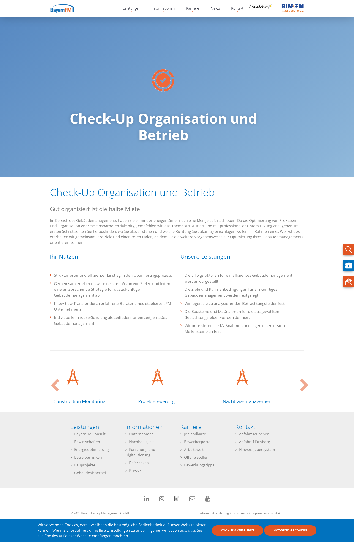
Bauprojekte (84, 465)
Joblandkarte (195, 433)
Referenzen (139, 462)
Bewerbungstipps (199, 465)
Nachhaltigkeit (141, 441)
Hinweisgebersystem (257, 449)
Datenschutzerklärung (214, 513)
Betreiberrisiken (88, 457)
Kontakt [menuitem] (235, 9)
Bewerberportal (197, 441)
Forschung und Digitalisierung (140, 452)
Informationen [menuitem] (161, 9)
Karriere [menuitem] (190, 9)
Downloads (240, 513)
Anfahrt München (254, 433)
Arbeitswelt (194, 449)
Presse (135, 470)
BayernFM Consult (90, 433)
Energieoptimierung (91, 449)
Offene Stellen (196, 457)
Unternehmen (141, 433)
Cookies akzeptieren (237, 530)
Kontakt (276, 513)
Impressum (259, 513)
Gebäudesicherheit (90, 472)
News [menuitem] (215, 8)
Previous (52, 381)
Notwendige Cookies (290, 530)
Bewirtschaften (87, 441)
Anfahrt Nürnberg (254, 441)
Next (302, 381)
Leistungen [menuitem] (129, 9)
